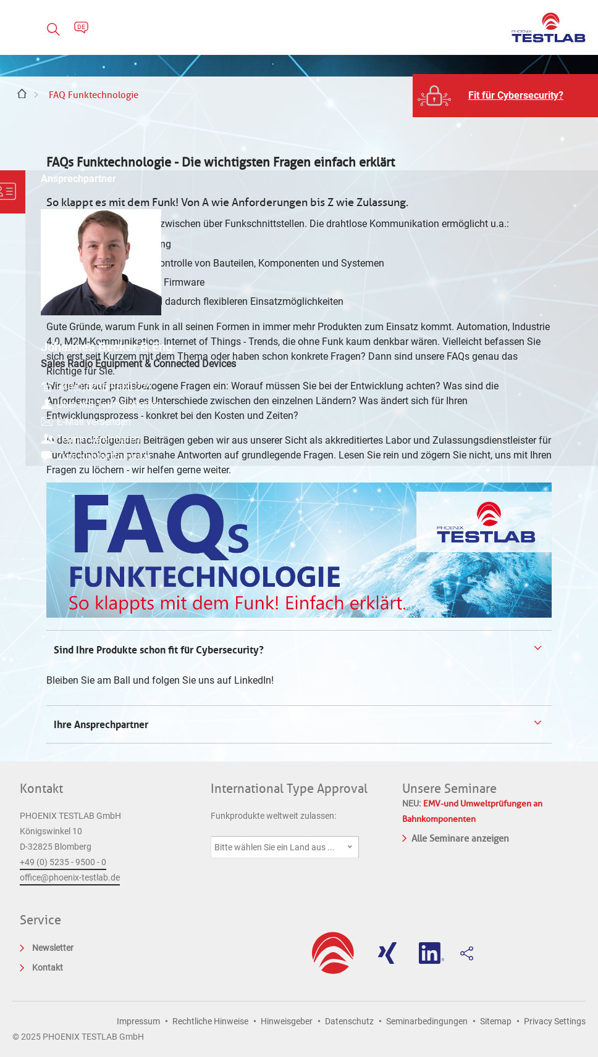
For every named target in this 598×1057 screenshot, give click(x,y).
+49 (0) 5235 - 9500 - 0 (63, 862)
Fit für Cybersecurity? (515, 95)
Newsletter (53, 948)
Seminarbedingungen (427, 1021)
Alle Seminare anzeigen (455, 837)
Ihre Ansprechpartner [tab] (102, 724)
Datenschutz (349, 1021)
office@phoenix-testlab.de (70, 877)
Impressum (138, 1021)
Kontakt (41, 788)
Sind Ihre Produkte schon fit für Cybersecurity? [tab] (157, 650)
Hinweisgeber (287, 1021)
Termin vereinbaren (526, 446)
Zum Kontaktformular (531, 463)
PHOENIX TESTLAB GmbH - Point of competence (549, 27)
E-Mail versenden (521, 428)
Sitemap (496, 1021)
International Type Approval (289, 788)
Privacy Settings (555, 1021)
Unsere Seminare (449, 788)
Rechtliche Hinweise (210, 1021)
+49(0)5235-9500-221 (531, 379)
